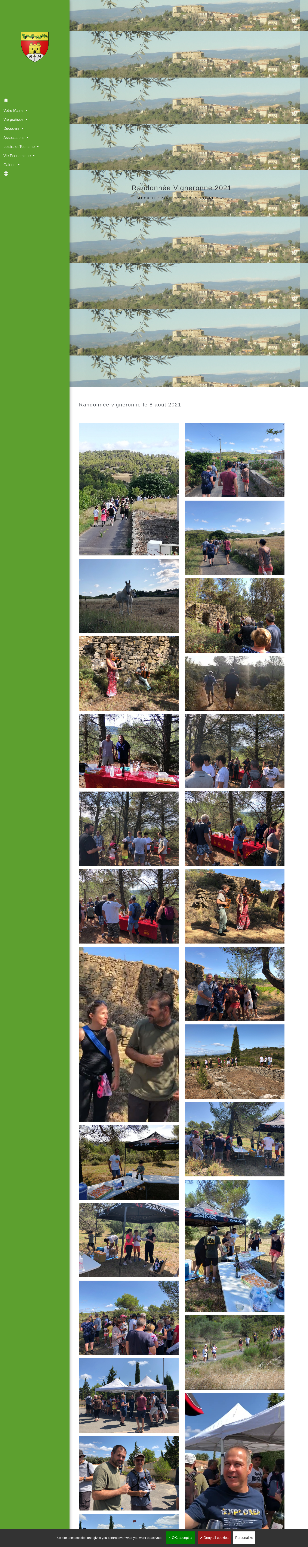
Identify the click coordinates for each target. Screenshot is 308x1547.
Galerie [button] (9, 165)
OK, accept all (180, 1538)
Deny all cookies (214, 1538)
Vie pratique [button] (13, 119)
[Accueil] (27, 48)
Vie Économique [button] (17, 155)
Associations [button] (14, 137)
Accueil (147, 198)
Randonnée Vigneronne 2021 (192, 198)
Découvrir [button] (11, 128)
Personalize (244, 1538)
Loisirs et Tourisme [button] (19, 147)
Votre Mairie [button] (13, 110)
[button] (27, 101)
